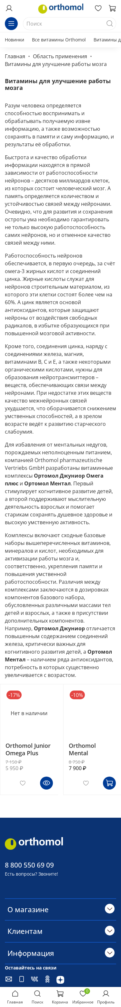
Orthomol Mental (82, 749)
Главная (15, 56)
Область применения (60, 56)
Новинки (14, 40)
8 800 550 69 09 (29, 864)
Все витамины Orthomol (59, 40)
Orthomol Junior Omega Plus (28, 749)
